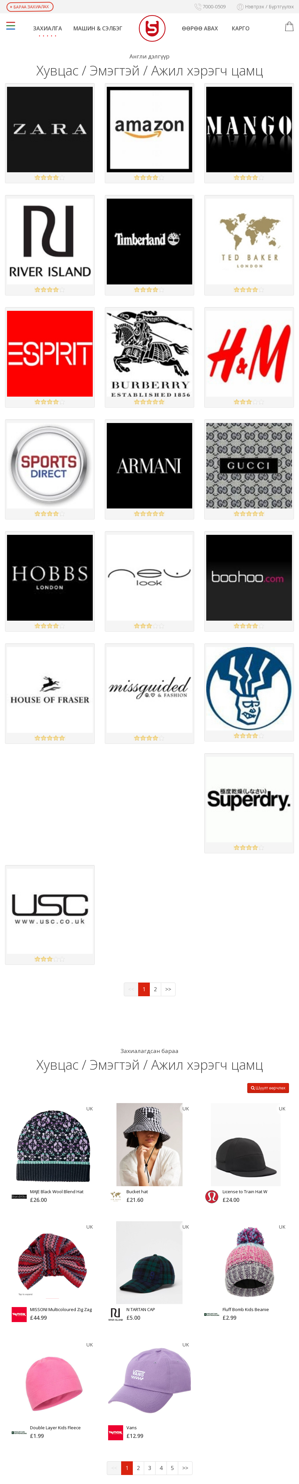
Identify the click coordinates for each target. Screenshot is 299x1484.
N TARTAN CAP (140, 1309)
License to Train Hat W (245, 1192)
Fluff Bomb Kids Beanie (246, 1309)
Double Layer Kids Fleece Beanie (55, 1430)
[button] (289, 26)
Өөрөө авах (200, 28)
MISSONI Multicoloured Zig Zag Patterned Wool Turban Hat (61, 1311)
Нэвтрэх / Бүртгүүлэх (265, 6)
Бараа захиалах (29, 7)
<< (131, 989)
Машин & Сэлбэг (97, 28)
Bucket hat (137, 1192)
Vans (131, 1428)
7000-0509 (210, 6)
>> (168, 989)
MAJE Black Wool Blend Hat (56, 1192)
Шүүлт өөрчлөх (268, 1088)
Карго (240, 28)
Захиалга (47, 28)
